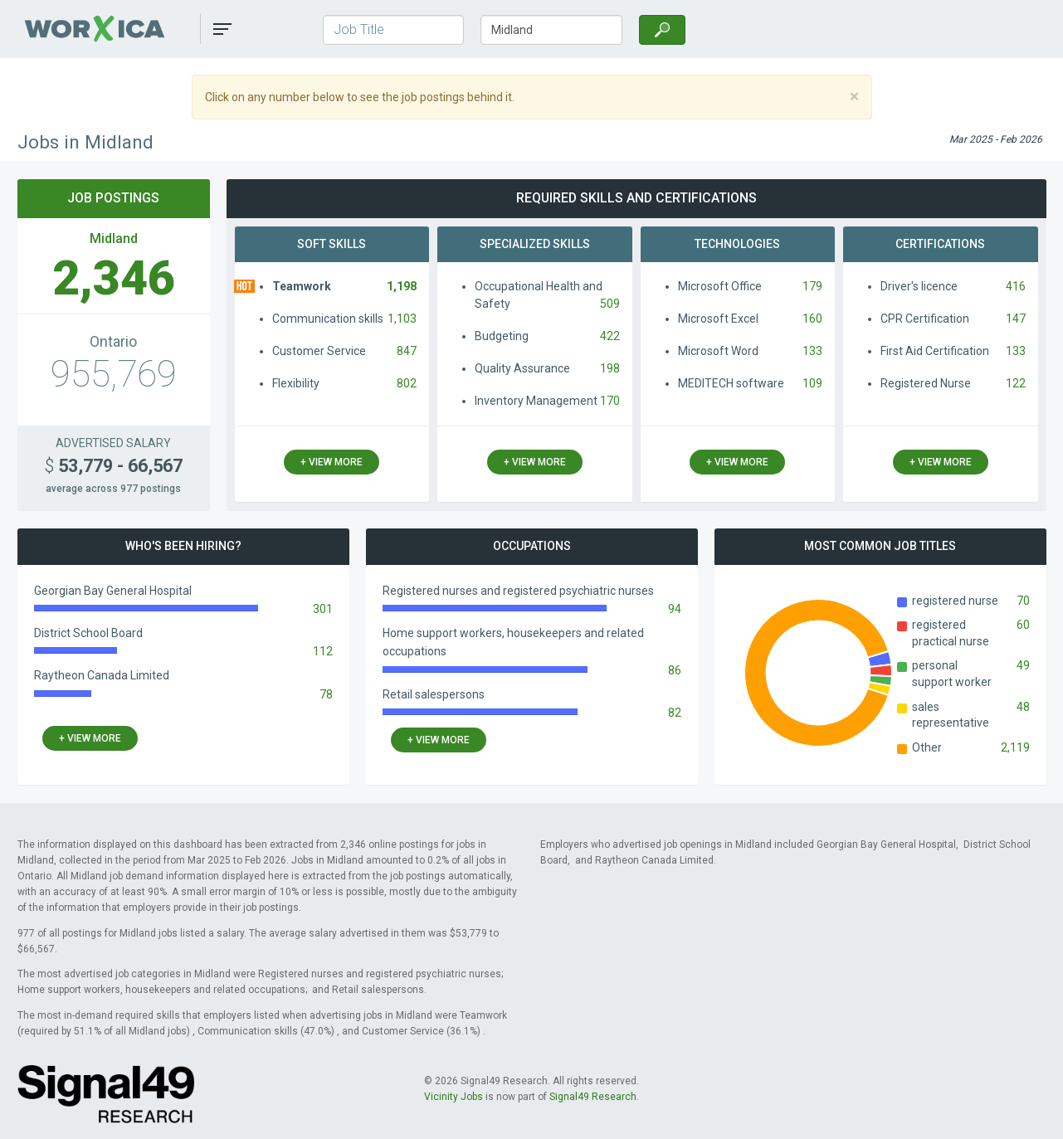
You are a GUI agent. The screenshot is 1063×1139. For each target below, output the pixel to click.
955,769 (114, 374)
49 (1023, 665)
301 (323, 609)
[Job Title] (394, 30)
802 (407, 383)
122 (1016, 383)
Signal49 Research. (594, 1096)
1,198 (402, 286)
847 (407, 351)
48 (1023, 706)
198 (610, 368)
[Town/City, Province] (551, 30)
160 (812, 318)
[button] (222, 29)
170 (610, 400)
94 (674, 609)
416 (1016, 286)
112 (323, 651)
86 (674, 670)
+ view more (331, 462)
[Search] (662, 30)
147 (1016, 318)
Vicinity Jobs (453, 1096)
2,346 (113, 278)
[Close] (854, 96)
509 (610, 303)
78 (326, 694)
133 (812, 351)
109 (812, 383)
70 (1023, 600)
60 (1023, 624)
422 (610, 336)
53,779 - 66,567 (114, 465)
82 (674, 712)
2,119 (1015, 747)
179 (812, 286)
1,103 (402, 318)
